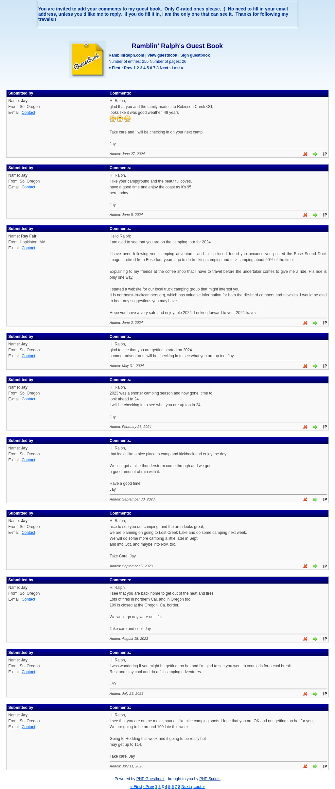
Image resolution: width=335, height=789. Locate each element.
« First (114, 68)
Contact (28, 112)
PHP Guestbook (150, 779)
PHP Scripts (209, 779)
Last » (177, 68)
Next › (165, 68)
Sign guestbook (195, 55)
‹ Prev (126, 68)
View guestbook (162, 55)
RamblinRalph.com (126, 55)
